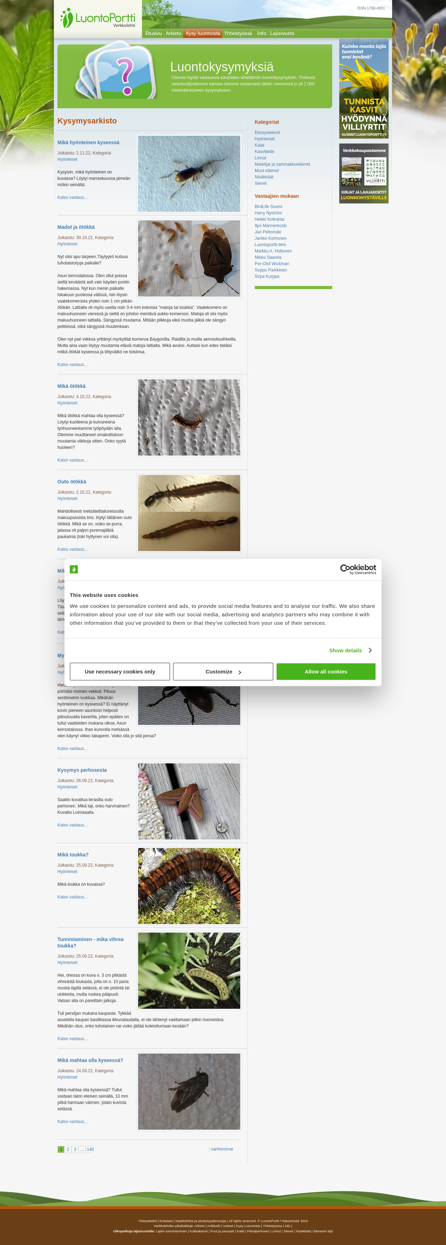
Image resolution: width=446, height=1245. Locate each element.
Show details (345, 650)
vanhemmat (222, 1149)
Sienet (261, 183)
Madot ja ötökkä (76, 227)
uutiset (228, 1226)
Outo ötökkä (71, 481)
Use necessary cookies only (120, 672)
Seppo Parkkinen (271, 270)
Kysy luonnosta (248, 1226)
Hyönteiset (67, 159)
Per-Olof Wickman (272, 263)
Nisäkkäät (264, 177)
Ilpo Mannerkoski (271, 225)
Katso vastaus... (72, 197)
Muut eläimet (267, 170)
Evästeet (166, 1221)
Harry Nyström (268, 212)
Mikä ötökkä (71, 386)
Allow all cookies (326, 672)
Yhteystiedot (147, 1221)
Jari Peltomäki (268, 232)
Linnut (260, 157)
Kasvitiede (264, 151)
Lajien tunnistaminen (171, 1231)
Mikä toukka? (73, 855)
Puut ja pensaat (222, 1231)
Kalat (259, 145)
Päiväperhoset (258, 1231)
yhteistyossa (272, 1226)
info (287, 1226)
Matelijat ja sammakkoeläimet (282, 164)
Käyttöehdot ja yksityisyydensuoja (200, 1221)
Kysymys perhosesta (82, 770)
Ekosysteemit (267, 132)
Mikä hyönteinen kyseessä (88, 142)
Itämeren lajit (323, 1231)
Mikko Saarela (268, 257)
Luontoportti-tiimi (270, 244)
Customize (223, 672)
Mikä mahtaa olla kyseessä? (90, 1060)
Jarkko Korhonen (271, 238)
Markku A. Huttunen (273, 251)
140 (89, 1149)
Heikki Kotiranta (269, 219)
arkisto (199, 1226)
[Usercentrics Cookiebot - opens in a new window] (345, 569)
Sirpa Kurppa (267, 276)
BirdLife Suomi (268, 206)
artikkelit (213, 1226)
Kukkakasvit (198, 1231)
